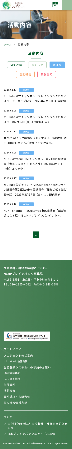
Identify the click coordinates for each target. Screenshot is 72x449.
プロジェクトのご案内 (20, 355)
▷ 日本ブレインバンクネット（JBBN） (32, 434)
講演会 (57, 65)
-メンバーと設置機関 (17, 361)
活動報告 (25, 74)
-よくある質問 (13, 378)
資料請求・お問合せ (19, 396)
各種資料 (12, 384)
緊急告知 (47, 74)
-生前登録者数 (13, 373)
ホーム (8, 44)
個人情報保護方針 (17, 402)
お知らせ (37, 65)
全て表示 (16, 65)
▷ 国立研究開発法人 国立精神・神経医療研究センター (37, 426)
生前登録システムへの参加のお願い (29, 367)
